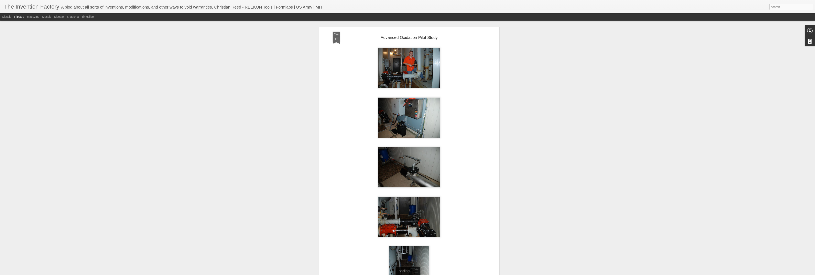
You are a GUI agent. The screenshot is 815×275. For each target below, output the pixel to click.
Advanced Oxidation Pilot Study (409, 37)
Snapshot (73, 16)
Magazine (33, 16)
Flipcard (19, 16)
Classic (6, 16)
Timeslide (88, 16)
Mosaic (46, 16)
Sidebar (59, 16)
